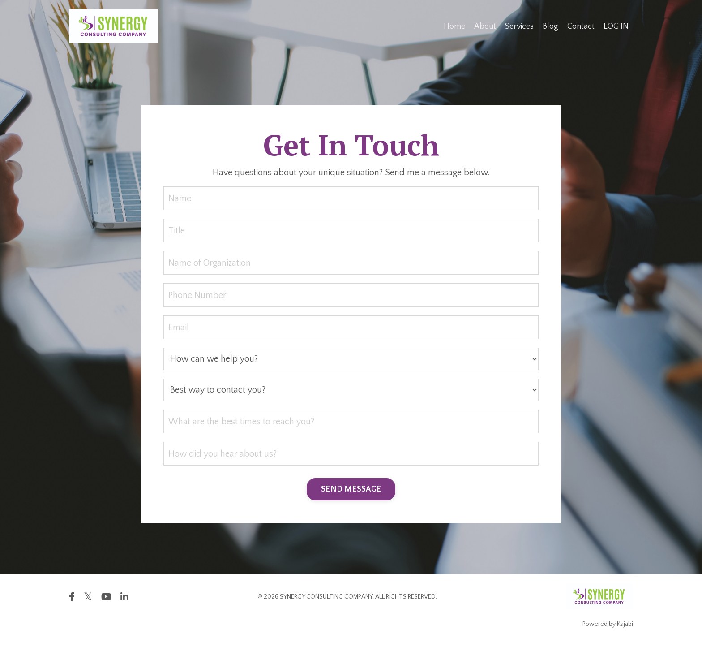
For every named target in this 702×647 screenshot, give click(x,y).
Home (454, 26)
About (485, 26)
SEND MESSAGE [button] (351, 489)
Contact (581, 26)
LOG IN (616, 26)
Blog (550, 26)
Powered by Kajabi (607, 624)
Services (519, 26)
